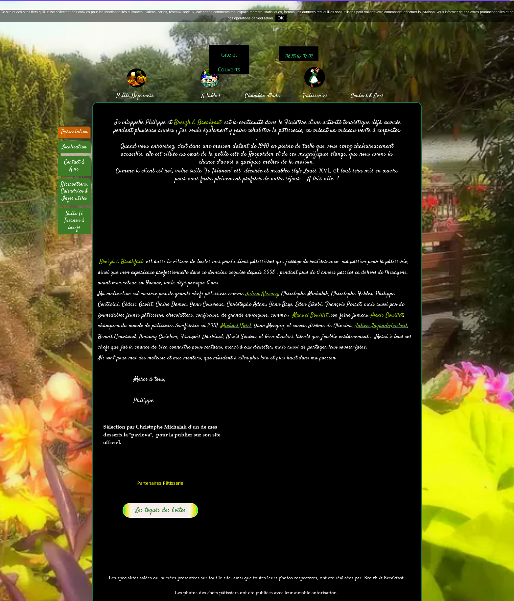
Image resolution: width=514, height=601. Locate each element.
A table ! (210, 95)
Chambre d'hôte (262, 95)
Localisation (74, 147)
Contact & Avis (74, 165)
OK (280, 17)
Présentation (74, 132)
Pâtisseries (315, 95)
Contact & (361, 95)
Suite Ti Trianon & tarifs (74, 221)
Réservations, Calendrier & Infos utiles (74, 191)
